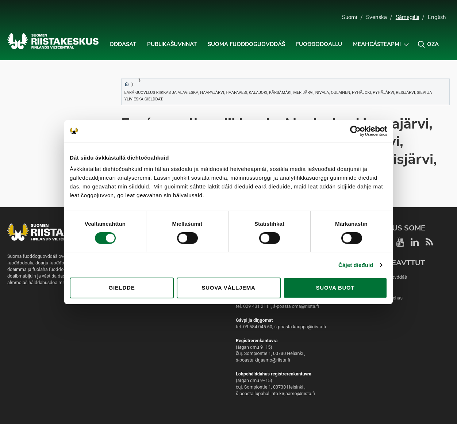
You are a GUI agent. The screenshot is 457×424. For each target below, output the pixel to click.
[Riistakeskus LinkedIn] (415, 241)
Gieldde (122, 287)
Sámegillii (407, 17)
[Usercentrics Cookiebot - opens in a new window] (355, 130)
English (437, 17)
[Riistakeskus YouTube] (400, 241)
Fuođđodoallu (319, 44)
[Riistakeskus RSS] (429, 241)
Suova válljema (228, 287)
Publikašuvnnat (172, 44)
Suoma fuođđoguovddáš (246, 44)
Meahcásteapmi (377, 44)
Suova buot (335, 287)
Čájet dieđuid (355, 265)
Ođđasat (123, 44)
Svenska (376, 17)
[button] (428, 44)
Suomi (349, 17)
